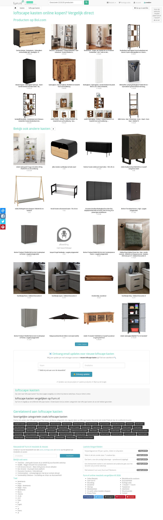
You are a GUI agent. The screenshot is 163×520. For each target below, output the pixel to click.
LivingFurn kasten (20, 424)
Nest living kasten (93, 434)
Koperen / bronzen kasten (85, 437)
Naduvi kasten (67, 424)
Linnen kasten (43, 434)
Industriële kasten (117, 434)
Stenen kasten (63, 427)
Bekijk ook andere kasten (34, 128)
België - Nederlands (24, 486)
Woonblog (90, 483)
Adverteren (125, 489)
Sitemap (90, 487)
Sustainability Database (25, 475)
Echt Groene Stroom (24, 467)
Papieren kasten (142, 434)
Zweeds (20, 494)
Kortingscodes (127, 483)
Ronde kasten (51, 430)
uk (18, 508)
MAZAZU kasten (55, 424)
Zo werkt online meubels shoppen (98, 491)
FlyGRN (20, 465)
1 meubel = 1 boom (128, 485)
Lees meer (157, 20)
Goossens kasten (130, 434)
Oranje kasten (52, 427)
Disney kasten (71, 437)
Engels (20, 504)
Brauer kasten (105, 434)
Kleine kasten (40, 430)
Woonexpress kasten (32, 437)
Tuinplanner (126, 487)
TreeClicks (21, 463)
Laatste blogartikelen (92, 446)
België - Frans (22, 488)
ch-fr (19, 498)
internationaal (37, 471)
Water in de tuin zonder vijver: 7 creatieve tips (116, 455)
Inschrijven (69, 456)
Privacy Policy (91, 493)
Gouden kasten (115, 430)
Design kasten (104, 430)
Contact (124, 493)
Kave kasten (30, 430)
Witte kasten (93, 430)
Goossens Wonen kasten (140, 430)
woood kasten (44, 424)
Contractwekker (23, 473)
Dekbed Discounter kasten (79, 430)
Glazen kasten (31, 427)
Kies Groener (22, 469)
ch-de (19, 496)
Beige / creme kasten (47, 437)
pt (18, 502)
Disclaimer (90, 485)
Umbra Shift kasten (63, 430)
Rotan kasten (42, 427)
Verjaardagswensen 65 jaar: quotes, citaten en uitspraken (116, 451)
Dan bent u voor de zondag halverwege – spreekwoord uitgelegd (116, 459)
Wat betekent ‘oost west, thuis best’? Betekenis (116, 470)
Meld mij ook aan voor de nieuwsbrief (51, 370)
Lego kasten (96, 427)
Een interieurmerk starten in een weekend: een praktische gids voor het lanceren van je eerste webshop (116, 465)
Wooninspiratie (127, 491)
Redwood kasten (79, 424)
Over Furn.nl (91, 481)
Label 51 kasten (74, 427)
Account (137, 3)
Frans (19, 483)
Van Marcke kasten (91, 424)
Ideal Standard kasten (66, 434)
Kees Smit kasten (19, 427)
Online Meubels (92, 478)
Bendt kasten (139, 424)
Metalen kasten (19, 437)
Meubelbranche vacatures (130, 478)
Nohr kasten (53, 434)
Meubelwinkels (92, 489)
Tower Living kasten (31, 434)
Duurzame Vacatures (25, 471)
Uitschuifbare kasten (118, 424)
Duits (19, 500)
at (18, 513)
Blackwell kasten (19, 430)
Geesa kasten (60, 437)
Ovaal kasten (137, 427)
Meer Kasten (81, 344)
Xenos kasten (107, 427)
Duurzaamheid (127, 481)
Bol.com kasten (104, 424)
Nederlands (21, 481)
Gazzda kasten (86, 427)
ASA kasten (130, 424)
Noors (20, 492)
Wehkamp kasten (80, 434)
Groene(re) (30, 2)
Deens (20, 511)
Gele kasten (116, 427)
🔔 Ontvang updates (81, 374)
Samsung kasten (32, 424)
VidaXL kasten (127, 427)
